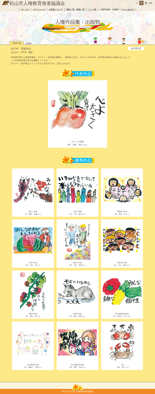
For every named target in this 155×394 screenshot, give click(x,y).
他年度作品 (136, 48)
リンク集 (92, 9)
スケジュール (39, 9)
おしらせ (25, 9)
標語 (30, 52)
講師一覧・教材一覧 (75, 9)
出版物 (28, 43)
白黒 (150, 3)
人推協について (55, 9)
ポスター (15, 52)
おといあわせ (128, 9)
